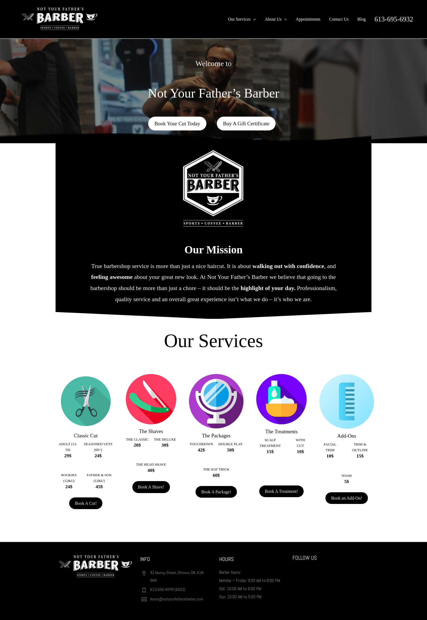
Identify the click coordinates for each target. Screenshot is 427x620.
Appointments (308, 19)
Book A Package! (216, 491)
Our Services (239, 19)
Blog (361, 19)
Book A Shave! (151, 486)
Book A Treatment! (281, 492)
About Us (273, 19)
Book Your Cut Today (177, 124)
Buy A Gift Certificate (247, 124)
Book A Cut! (86, 503)
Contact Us (339, 19)
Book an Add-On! (346, 497)
